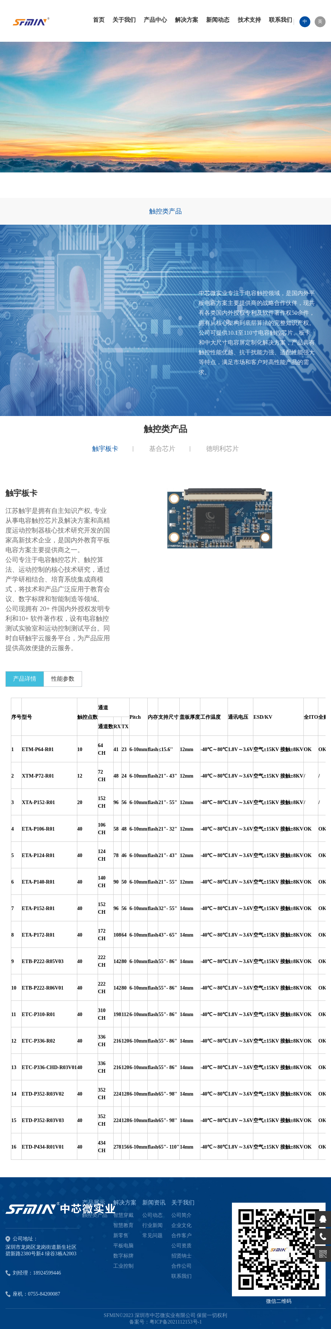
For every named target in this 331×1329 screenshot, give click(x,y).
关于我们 (183, 1202)
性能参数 (62, 679)
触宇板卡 (105, 449)
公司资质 (181, 1245)
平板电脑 (123, 1245)
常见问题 (152, 1235)
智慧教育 (123, 1225)
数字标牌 (123, 1256)
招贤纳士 (181, 1256)
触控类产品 (165, 211)
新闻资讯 (154, 1202)
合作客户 (181, 1235)
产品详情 (24, 679)
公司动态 (152, 1215)
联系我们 (181, 1276)
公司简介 (181, 1215)
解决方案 (124, 1202)
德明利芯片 (222, 449)
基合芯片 (162, 449)
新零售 (120, 1235)
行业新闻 (152, 1225)
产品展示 (93, 1202)
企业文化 (181, 1225)
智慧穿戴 (123, 1215)
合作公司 (181, 1266)
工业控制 (123, 1266)
